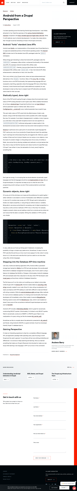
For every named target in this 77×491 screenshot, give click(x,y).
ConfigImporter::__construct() (11, 109)
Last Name (35, 407)
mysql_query (6, 278)
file (37, 79)
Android (34, 33)
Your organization (37, 424)
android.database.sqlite (27, 292)
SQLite (19, 268)
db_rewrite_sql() (36, 316)
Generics (5, 130)
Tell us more (36, 442)
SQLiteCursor (25, 300)
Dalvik (12, 48)
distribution (40, 33)
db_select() (44, 320)
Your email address (37, 415)
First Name (36, 398)
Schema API (19, 284)
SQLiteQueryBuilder (22, 309)
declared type (15, 104)
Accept (63, 487)
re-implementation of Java (35, 180)
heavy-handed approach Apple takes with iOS (31, 35)
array (34, 79)
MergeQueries (41, 297)
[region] (26, 163)
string (42, 79)
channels (5, 35)
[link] (72, 2)
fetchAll (9, 305)
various (30, 33)
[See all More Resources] (70, 367)
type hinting (40, 104)
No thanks (55, 487)
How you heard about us (39, 433)
